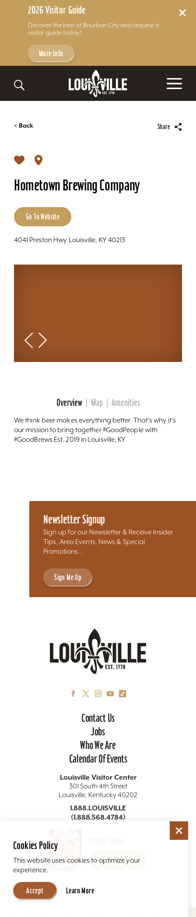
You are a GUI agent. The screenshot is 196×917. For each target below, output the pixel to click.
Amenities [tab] (126, 403)
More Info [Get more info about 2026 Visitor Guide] (51, 53)
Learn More (80, 890)
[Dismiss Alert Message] (182, 13)
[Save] (19, 159)
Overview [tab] (69, 403)
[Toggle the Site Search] (19, 85)
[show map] (38, 159)
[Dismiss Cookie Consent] (179, 830)
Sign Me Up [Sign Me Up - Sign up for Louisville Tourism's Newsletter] (67, 577)
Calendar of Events (98, 758)
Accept (34, 890)
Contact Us (98, 718)
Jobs (98, 731)
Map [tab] (97, 403)
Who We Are (98, 745)
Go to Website (43, 216)
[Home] (98, 83)
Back (23, 125)
